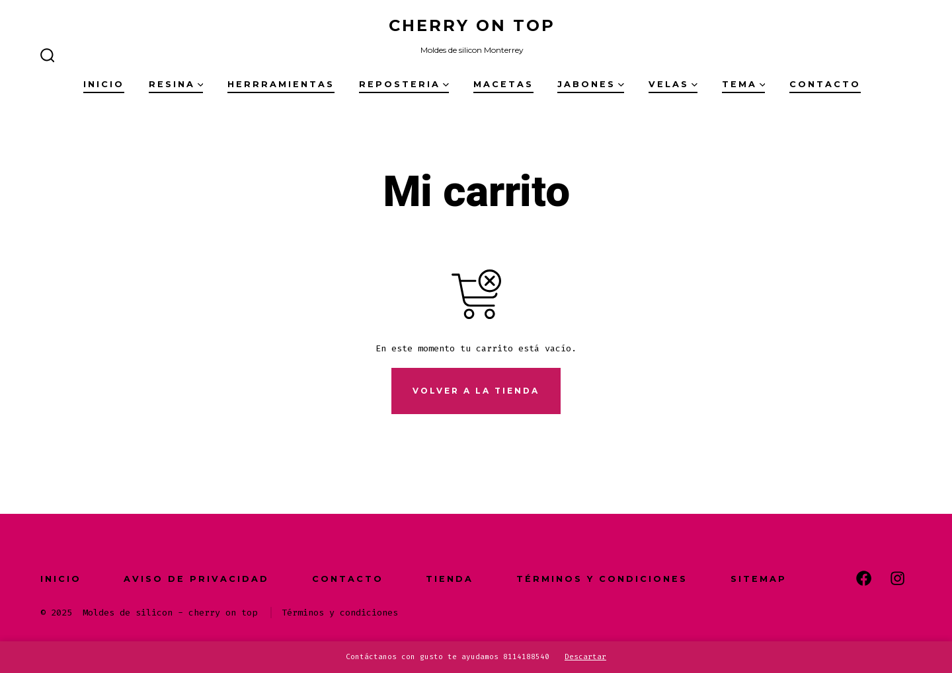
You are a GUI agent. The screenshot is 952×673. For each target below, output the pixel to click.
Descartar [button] (585, 657)
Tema (744, 84)
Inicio (103, 84)
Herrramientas (281, 84)
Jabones (590, 84)
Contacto (825, 84)
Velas (673, 84)
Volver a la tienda (476, 391)
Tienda (449, 579)
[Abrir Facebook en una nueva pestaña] (864, 578)
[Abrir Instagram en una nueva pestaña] (897, 578)
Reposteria (404, 84)
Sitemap (759, 579)
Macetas (503, 84)
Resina (176, 84)
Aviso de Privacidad (196, 579)
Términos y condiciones (602, 579)
